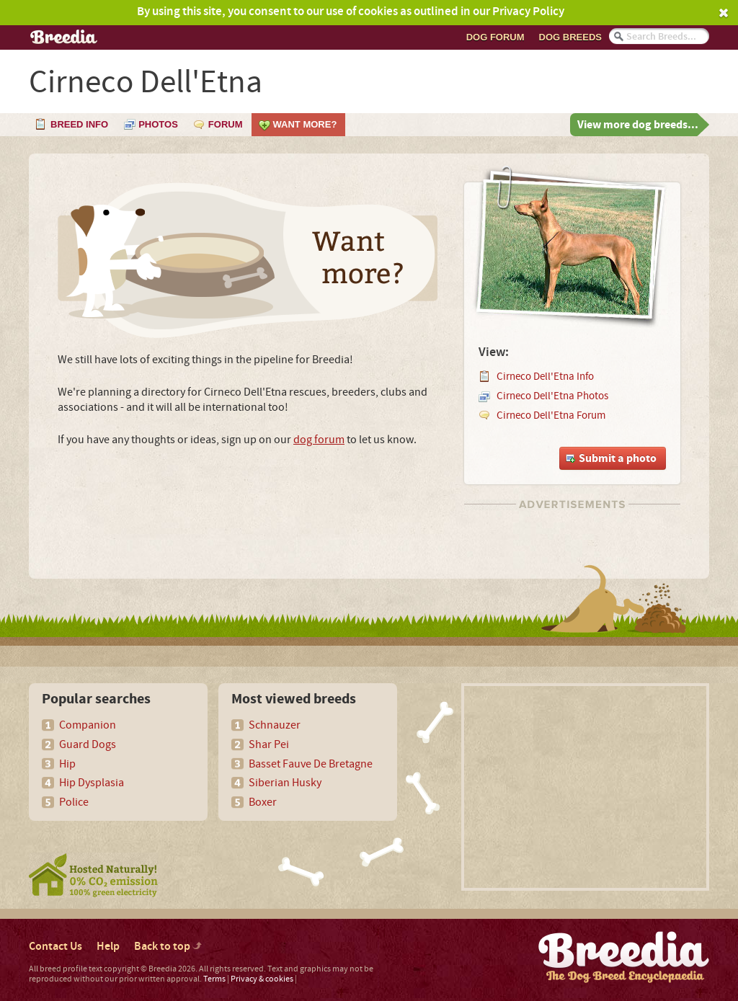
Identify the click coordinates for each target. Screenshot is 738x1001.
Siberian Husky (285, 782)
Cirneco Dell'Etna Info (545, 376)
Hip (67, 764)
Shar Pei (269, 744)
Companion (87, 725)
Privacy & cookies (262, 979)
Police (74, 802)
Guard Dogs (87, 744)
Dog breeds (570, 37)
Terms (214, 979)
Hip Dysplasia (91, 782)
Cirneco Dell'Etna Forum (551, 415)
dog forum (318, 439)
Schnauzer (275, 725)
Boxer (263, 802)
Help (108, 946)
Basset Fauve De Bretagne (311, 764)
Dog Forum (495, 37)
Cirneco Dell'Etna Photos (552, 396)
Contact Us (55, 946)
